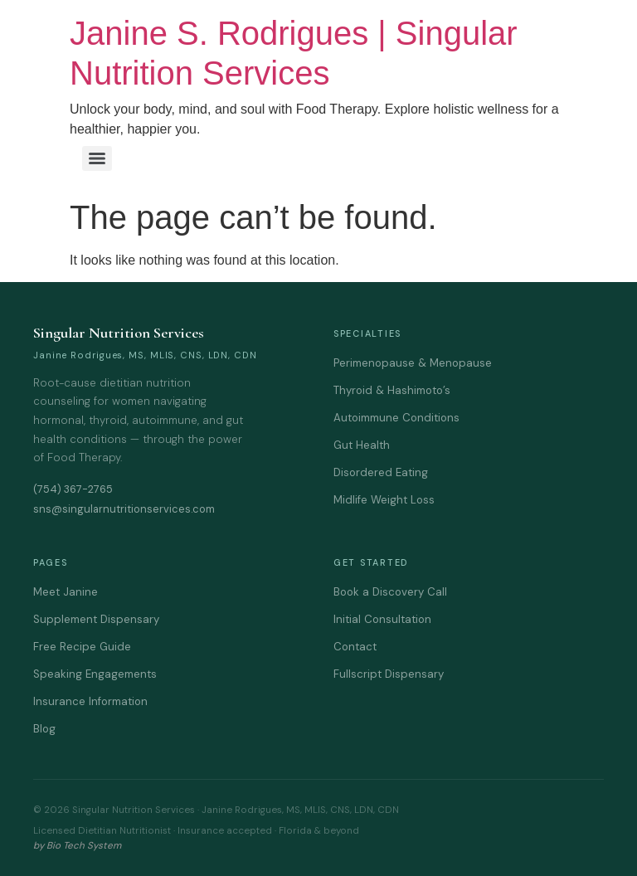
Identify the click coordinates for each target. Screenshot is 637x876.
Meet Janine (65, 592)
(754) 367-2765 (73, 489)
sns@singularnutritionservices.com (124, 509)
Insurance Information (90, 701)
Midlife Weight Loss (384, 500)
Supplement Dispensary (96, 619)
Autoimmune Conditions (396, 418)
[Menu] (97, 158)
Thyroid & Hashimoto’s (391, 390)
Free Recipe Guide (82, 647)
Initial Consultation (382, 619)
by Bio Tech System (77, 846)
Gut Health (361, 445)
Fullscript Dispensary (388, 674)
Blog (44, 729)
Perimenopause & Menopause (412, 363)
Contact (355, 647)
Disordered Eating (380, 472)
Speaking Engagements (95, 674)
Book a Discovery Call (390, 592)
